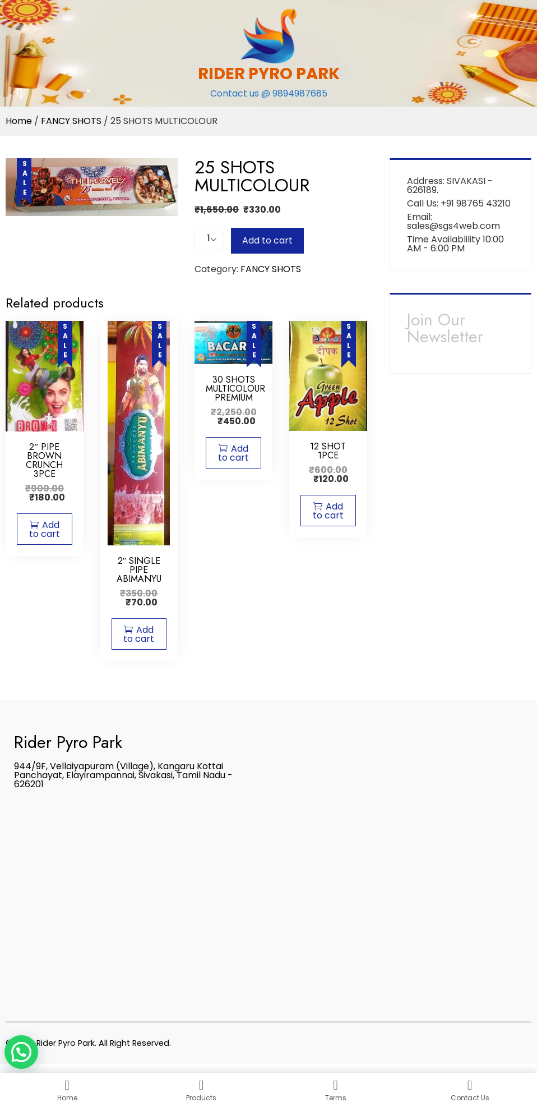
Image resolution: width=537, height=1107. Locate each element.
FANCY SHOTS (71, 120)
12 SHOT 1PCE (328, 451)
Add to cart (267, 240)
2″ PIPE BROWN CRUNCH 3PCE (44, 460)
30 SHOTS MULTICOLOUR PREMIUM (235, 388)
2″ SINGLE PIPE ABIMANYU (139, 569)
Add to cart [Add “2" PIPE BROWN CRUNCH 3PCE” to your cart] (44, 529)
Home (19, 120)
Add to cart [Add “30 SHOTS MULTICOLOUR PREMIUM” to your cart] (233, 453)
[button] (21, 1052)
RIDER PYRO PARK (269, 73)
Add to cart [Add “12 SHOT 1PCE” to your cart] (328, 511)
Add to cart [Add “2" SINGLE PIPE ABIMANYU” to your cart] (138, 634)
